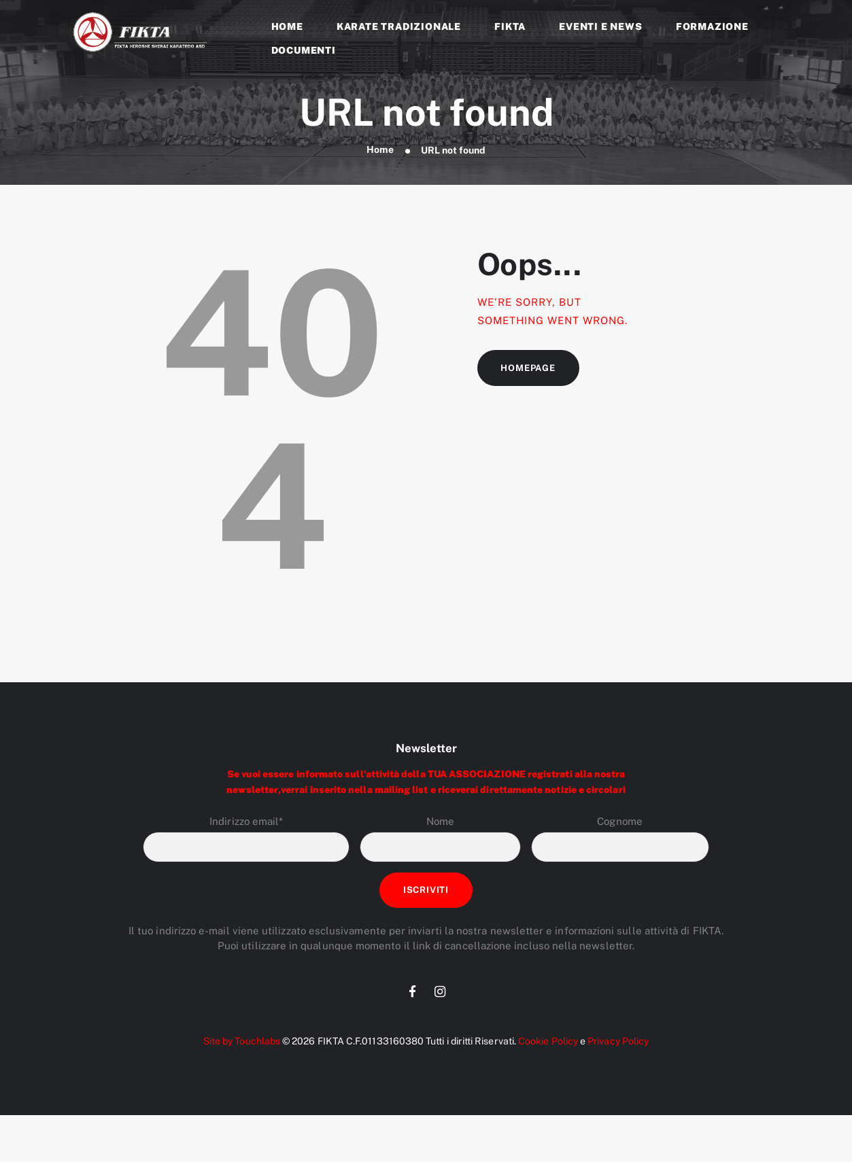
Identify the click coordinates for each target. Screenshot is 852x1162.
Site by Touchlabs (240, 1041)
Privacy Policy (619, 1041)
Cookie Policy (547, 1041)
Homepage (528, 368)
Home (380, 150)
